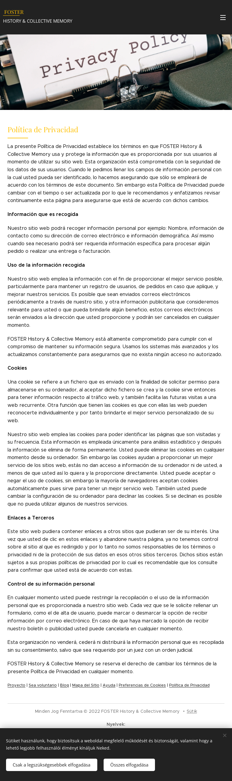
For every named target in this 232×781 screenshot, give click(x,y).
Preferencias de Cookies (142, 685)
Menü (223, 17)
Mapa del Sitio (85, 685)
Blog (64, 685)
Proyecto (16, 685)
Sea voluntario (43, 685)
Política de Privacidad (189, 685)
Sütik (192, 711)
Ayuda (109, 685)
